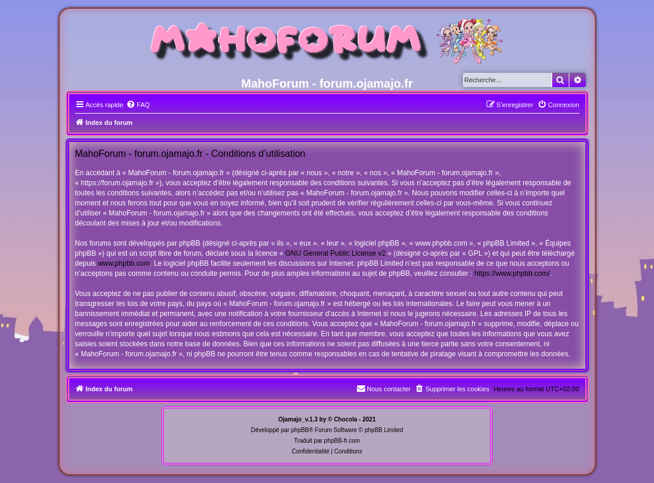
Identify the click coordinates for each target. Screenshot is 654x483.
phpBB (300, 430)
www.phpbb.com (124, 263)
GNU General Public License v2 (335, 253)
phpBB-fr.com (342, 440)
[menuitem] (138, 105)
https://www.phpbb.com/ (512, 273)
